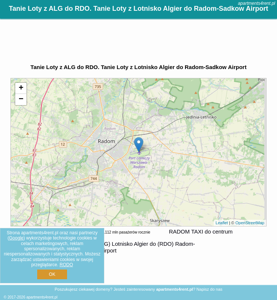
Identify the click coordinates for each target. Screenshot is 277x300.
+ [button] (21, 88)
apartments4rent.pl (256, 3)
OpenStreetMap (249, 223)
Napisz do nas (210, 289)
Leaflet (222, 223)
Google (16, 238)
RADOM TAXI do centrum (201, 231)
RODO (66, 264)
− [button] (21, 99)
